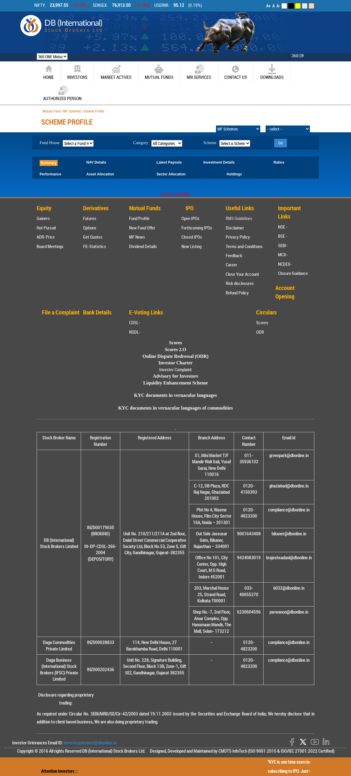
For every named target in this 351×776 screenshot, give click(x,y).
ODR (260, 332)
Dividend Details (143, 246)
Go (280, 143)
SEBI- (283, 245)
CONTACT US (235, 72)
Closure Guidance (293, 273)
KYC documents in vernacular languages (175, 395)
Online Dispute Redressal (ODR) (175, 356)
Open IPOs (190, 218)
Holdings (234, 174)
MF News (137, 237)
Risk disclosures (240, 283)
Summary (48, 163)
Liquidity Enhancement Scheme (175, 382)
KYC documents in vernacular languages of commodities (175, 407)
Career (231, 265)
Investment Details (219, 162)
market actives (116, 72)
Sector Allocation (171, 174)
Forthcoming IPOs (196, 228)
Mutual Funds (159, 72)
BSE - (282, 236)
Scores (262, 322)
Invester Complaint (175, 369)
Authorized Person (62, 93)
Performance (50, 174)
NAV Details (96, 162)
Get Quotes (93, 237)
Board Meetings (50, 246)
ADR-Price (46, 237)
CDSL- (134, 322)
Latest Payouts (169, 162)
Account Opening (285, 292)
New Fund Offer (142, 228)
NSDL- (135, 332)
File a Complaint (60, 312)
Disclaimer (235, 228)
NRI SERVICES (199, 72)
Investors (77, 72)
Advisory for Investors (175, 376)
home (48, 72)
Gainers (43, 218)
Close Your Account (242, 274)
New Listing (191, 246)
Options (89, 228)
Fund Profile (139, 218)
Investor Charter (175, 362)
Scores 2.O (175, 349)
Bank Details (97, 312)
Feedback (234, 255)
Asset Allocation (100, 174)
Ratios (279, 162)
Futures (89, 218)
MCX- (283, 254)
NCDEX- (285, 264)
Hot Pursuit (46, 228)
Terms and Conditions (244, 246)
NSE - (283, 227)
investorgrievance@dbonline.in (89, 743)
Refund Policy (237, 293)
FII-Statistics (94, 246)
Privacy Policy (238, 237)
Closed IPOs (191, 237)
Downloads (272, 72)
